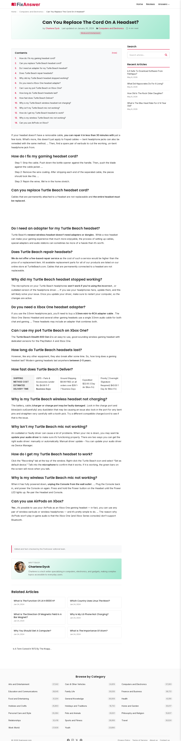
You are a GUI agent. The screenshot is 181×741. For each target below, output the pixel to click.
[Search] (166, 55)
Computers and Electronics (31, 11)
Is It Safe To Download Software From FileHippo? (145, 72)
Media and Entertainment (90, 33)
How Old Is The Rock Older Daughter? (145, 93)
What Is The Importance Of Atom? (88, 630)
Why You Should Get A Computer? (32, 630)
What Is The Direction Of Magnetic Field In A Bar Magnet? (38, 616)
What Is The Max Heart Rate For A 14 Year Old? (146, 104)
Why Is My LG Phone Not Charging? (89, 614)
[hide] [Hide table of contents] (114, 53)
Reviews (150, 4)
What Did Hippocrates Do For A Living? (145, 83)
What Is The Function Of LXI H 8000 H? (34, 600)
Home (139, 4)
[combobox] (148, 55)
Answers (164, 4)
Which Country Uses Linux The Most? (90, 600)
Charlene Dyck (53, 28)
